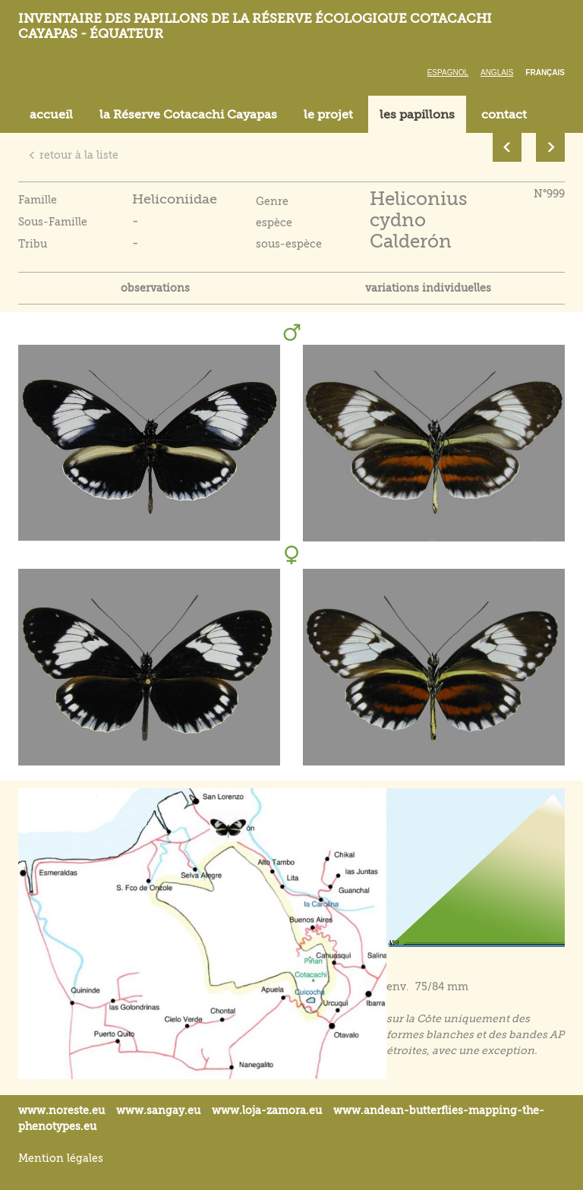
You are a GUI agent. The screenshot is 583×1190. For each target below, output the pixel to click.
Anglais (497, 72)
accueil (51, 115)
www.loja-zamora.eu (267, 1110)
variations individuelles (428, 288)
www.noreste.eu (61, 1110)
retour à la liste (73, 155)
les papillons (417, 115)
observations (155, 288)
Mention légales (60, 1158)
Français (545, 72)
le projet (328, 115)
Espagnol (447, 72)
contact (504, 115)
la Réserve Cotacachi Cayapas (188, 115)
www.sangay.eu (158, 1110)
